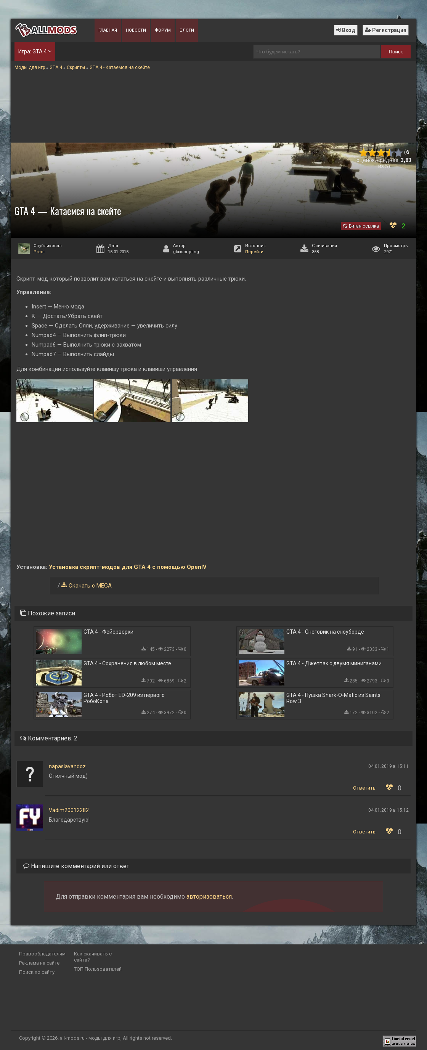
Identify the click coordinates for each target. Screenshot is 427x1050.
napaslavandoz (67, 766)
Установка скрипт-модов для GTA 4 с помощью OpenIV (128, 567)
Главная (107, 30)
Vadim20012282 (69, 810)
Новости (136, 30)
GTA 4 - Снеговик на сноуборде (325, 632)
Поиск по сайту (37, 972)
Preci (39, 251)
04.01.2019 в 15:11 (388, 766)
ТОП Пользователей (98, 969)
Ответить (364, 788)
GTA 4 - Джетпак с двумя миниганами (334, 663)
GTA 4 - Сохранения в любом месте (127, 663)
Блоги (187, 30)
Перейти (254, 251)
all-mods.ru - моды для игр (90, 1038)
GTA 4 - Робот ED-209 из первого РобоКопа (124, 698)
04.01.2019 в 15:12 (388, 810)
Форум (163, 30)
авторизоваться (209, 896)
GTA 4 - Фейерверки (108, 632)
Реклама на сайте (39, 963)
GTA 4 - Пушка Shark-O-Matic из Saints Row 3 (333, 698)
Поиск (396, 52)
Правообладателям (42, 954)
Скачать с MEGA (90, 585)
